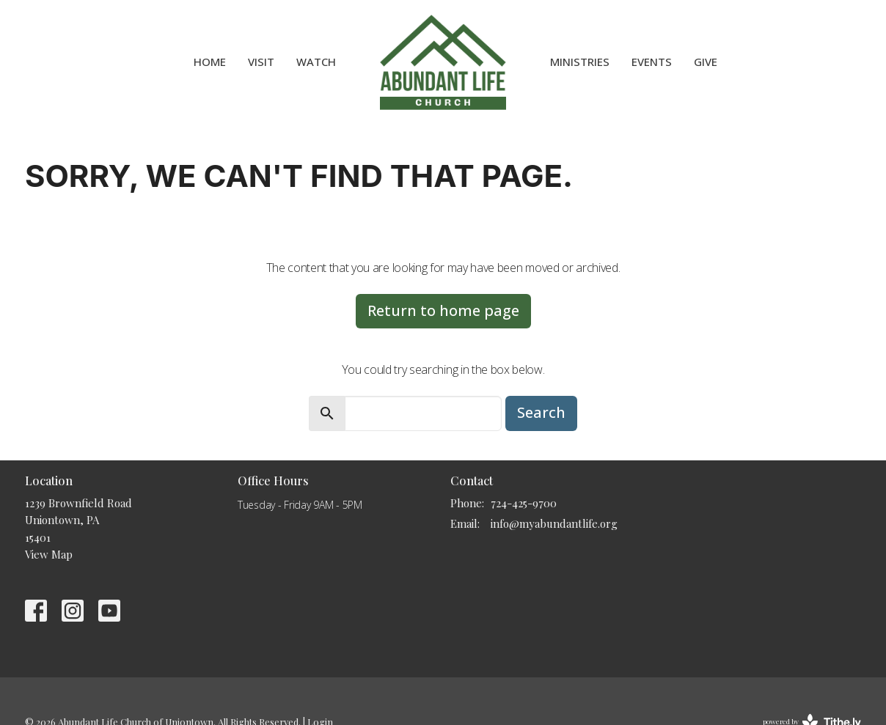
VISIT (261, 61)
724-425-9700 (524, 503)
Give (705, 61)
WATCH (316, 61)
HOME (210, 61)
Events (651, 61)
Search (541, 412)
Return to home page (443, 310)
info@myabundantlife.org (554, 523)
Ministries (579, 61)
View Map (49, 554)
